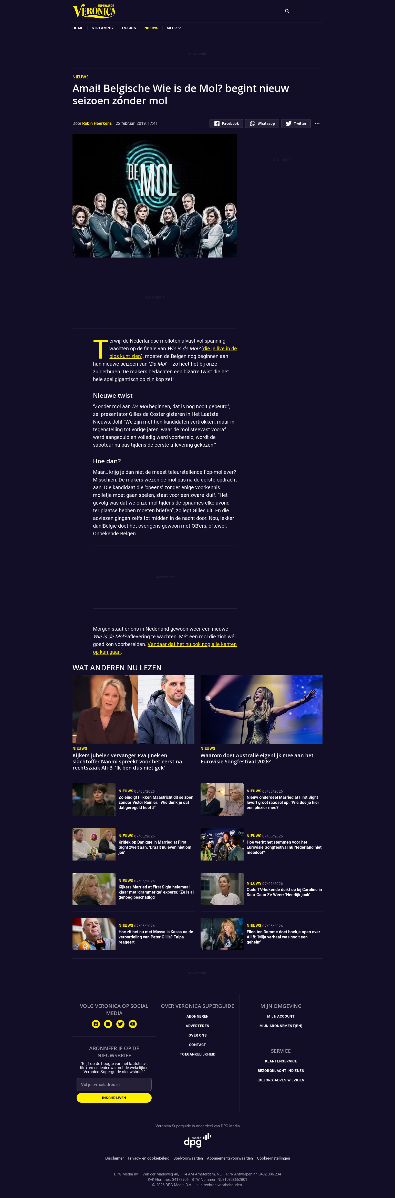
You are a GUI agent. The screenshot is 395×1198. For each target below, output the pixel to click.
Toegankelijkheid (197, 1054)
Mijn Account (281, 1016)
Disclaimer (114, 1158)
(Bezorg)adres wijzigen (281, 1080)
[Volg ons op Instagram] (108, 1024)
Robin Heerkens (97, 123)
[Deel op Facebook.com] (226, 123)
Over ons (198, 1035)
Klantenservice (281, 1061)
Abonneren (197, 1016)
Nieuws (79, 748)
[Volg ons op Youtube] (133, 1024)
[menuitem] (77, 28)
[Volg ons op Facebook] (96, 1024)
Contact (197, 1045)
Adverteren (197, 1026)
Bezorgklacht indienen (281, 1071)
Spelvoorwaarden (188, 1158)
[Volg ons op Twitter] (120, 1024)
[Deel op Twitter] (296, 123)
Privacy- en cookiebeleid (148, 1158)
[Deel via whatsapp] (262, 123)
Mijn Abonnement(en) (281, 1026)
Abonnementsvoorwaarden (230, 1158)
